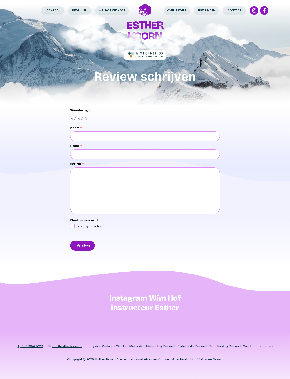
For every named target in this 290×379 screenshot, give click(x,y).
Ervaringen (206, 10)
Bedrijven (79, 10)
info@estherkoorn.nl (67, 346)
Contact (234, 10)
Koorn (145, 35)
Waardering (79, 110)
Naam (74, 128)
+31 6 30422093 (32, 346)
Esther (144, 25)
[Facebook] (264, 10)
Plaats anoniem (82, 220)
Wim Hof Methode (112, 10)
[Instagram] (254, 10)
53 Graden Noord (209, 359)
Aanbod (53, 10)
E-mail (75, 146)
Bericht (75, 164)
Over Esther (176, 10)
